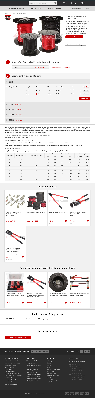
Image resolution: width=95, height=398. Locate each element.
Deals (87, 8)
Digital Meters (9, 369)
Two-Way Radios (54, 8)
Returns (49, 365)
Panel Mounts (8, 378)
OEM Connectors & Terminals (13, 375)
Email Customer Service (78, 361)
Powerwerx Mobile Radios (33, 378)
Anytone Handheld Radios (33, 376)
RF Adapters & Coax (32, 381)
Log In (75, 3)
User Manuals (50, 378)
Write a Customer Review (18, 337)
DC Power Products (16, 8)
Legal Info (49, 382)
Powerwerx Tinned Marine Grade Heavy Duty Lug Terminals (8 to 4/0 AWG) (15, 214)
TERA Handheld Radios (32, 372)
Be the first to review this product (75, 45)
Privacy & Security (52, 380)
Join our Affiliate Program (40, 351)
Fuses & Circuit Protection (12, 373)
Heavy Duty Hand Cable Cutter (57, 212)
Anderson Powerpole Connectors (14, 361)
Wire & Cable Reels (31, 361)
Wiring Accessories (31, 363)
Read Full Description (79, 33)
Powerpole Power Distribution (13, 380)
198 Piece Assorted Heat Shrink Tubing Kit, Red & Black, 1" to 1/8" (15, 294)
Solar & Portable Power (11, 384)
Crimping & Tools (9, 367)
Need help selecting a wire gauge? (60, 67)
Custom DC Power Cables (33, 365)
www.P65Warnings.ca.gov (41, 319)
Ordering (49, 361)
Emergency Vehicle (10, 371)
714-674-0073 (76, 366)
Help (66, 3)
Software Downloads (53, 375)
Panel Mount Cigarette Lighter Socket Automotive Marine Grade (58, 294)
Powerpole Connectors (53, 369)
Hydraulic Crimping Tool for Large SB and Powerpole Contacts (78, 214)
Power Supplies (9, 382)
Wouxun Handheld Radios (33, 374)
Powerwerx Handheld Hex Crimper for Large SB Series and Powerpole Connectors (15, 250)
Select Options (74, 37)
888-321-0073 (76, 365)
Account (49, 367)
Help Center (51, 358)
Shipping (49, 363)
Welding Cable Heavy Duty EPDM (36, 212)
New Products (77, 8)
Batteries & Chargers (10, 365)
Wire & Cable (36, 8)
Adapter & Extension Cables (12, 363)
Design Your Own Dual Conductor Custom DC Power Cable (79, 294)
